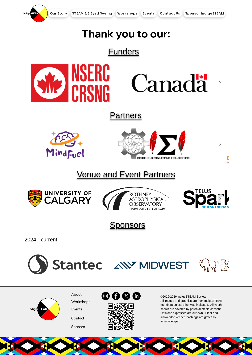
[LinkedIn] (136, 296)
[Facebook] (116, 296)
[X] (126, 296)
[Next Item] (220, 82)
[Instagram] (106, 296)
